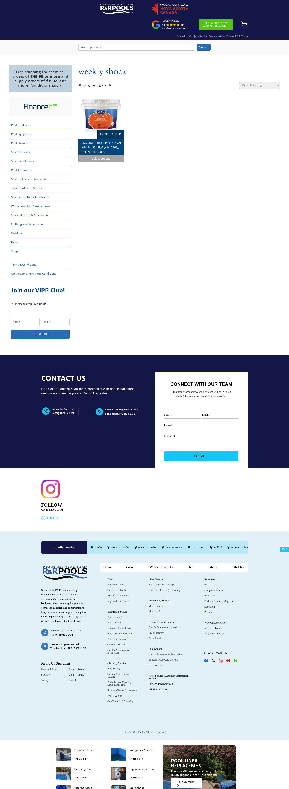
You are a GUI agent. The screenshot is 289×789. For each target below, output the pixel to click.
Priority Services (158, 676)
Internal (213, 555)
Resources (201, 21)
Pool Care (209, 583)
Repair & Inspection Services (165, 609)
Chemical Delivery (117, 632)
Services (187, 21)
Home (153, 21)
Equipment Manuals (214, 577)
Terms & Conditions (23, 252)
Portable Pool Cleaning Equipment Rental (119, 671)
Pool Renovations (116, 626)
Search (203, 34)
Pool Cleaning (114, 683)
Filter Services (157, 566)
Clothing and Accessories (27, 212)
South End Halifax (120, 534)
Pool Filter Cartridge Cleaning (164, 577)
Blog (206, 572)
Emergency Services (160, 588)
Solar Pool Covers (22, 148)
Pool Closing (114, 610)
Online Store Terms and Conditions (33, 261)
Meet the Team (212, 615)
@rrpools (50, 504)
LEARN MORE (186, 771)
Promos (208, 599)
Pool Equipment (21, 121)
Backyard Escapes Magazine (219, 588)
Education (209, 594)
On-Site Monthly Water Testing (119, 663)
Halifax (98, 534)
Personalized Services (161, 671)
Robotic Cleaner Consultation (122, 677)
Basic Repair (155, 625)
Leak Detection (156, 620)
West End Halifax (173, 534)
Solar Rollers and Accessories (30, 166)
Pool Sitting (113, 656)
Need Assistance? (215, 10)
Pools (163, 21)
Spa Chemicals (20, 139)
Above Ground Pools (118, 583)
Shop (242, 21)
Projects (174, 21)
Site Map (238, 555)
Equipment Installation (119, 615)
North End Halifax (147, 534)
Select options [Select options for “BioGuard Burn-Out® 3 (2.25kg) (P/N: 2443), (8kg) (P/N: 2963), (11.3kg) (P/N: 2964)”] (101, 146)
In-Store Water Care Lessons (163, 647)
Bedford (218, 534)
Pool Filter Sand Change (161, 572)
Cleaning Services (117, 650)
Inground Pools (115, 572)
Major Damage (156, 593)
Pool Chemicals (21, 130)
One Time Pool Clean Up (120, 688)
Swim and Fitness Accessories (30, 184)
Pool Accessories (21, 157)
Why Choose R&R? (222, 21)
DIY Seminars (156, 652)
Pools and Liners (21, 112)
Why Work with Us (161, 555)
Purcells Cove (198, 534)
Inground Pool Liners (118, 588)
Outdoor (16, 221)
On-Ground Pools (116, 577)
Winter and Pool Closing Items (30, 193)
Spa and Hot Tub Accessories (29, 202)
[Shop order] (259, 72)
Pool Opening (114, 604)
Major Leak (155, 599)
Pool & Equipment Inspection (164, 614)
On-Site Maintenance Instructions (118, 639)
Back (284, 549)
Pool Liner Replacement (120, 621)
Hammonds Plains (240, 534)
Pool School (155, 636)
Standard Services (117, 599)
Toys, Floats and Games (26, 175)
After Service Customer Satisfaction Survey (169, 664)
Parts (14, 230)
